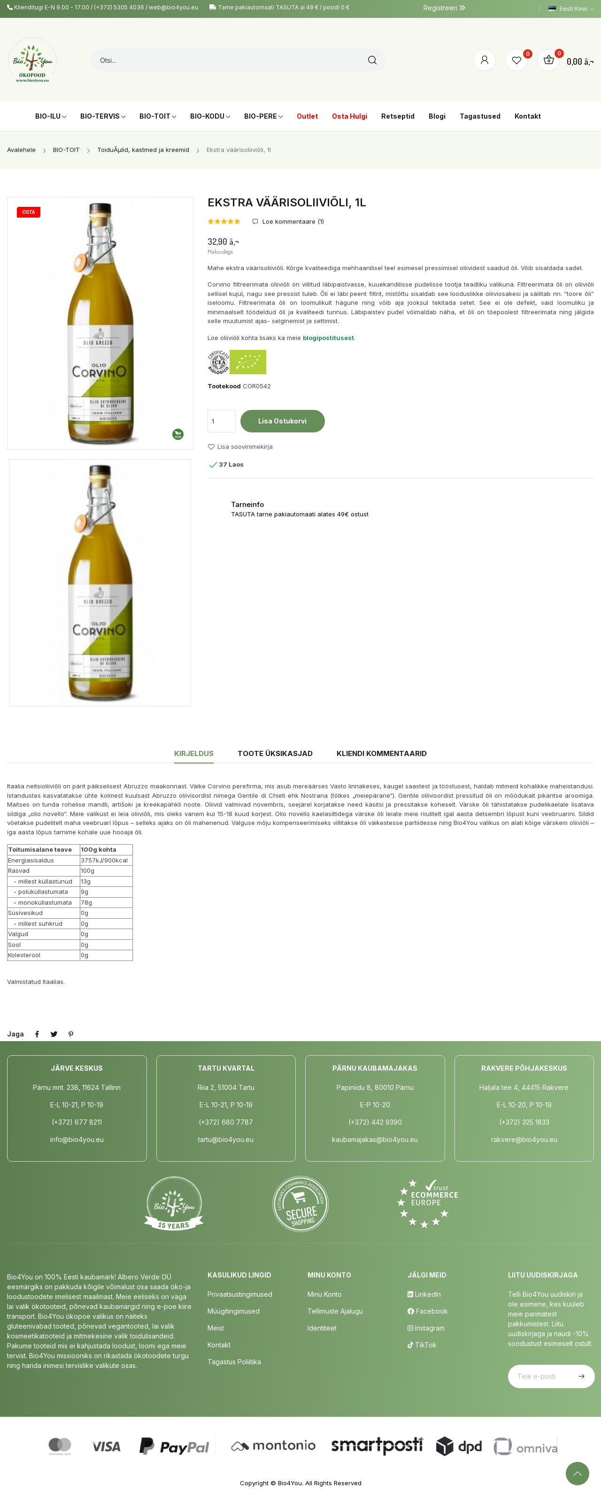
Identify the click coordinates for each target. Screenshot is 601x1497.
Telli (580, 1376)
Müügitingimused (234, 1311)
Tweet (54, 1034)
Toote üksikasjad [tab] (275, 753)
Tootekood (224, 386)
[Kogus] (222, 421)
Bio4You (290, 1483)
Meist (216, 1328)
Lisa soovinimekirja (240, 447)
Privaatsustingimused (240, 1294)
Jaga (37, 1034)
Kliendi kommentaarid (382, 753)
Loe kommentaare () (292, 222)
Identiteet (322, 1328)
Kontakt (219, 1345)
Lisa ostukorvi (282, 421)
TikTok (422, 1345)
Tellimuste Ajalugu (335, 1311)
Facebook (428, 1311)
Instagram (426, 1328)
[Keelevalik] (571, 9)
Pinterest (70, 1034)
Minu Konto (325, 1294)
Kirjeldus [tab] (194, 753)
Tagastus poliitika (234, 1362)
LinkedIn (424, 1294)
